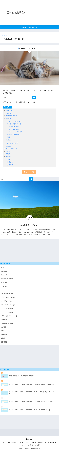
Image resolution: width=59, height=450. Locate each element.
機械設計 (8, 156)
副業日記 (8, 151)
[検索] (34, 97)
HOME (29, 439)
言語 (38, 445)
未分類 (8, 154)
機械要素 (10, 162)
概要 (8, 137)
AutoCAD (27, 442)
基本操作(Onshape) (13, 134)
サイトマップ (23, 445)
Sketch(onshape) (12, 143)
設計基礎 (10, 165)
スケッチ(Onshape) (13, 126)
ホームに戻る (29, 172)
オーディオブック (11, 149)
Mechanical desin (11, 115)
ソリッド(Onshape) (13, 129)
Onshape (8, 118)
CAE (8, 159)
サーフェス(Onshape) (14, 124)
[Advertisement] (44, 12)
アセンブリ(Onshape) (14, 121)
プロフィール (6, 442)
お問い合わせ (32, 445)
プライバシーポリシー (50, 442)
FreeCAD (9, 110)
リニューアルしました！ (29, 27)
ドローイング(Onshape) (14, 132)
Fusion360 (9, 113)
